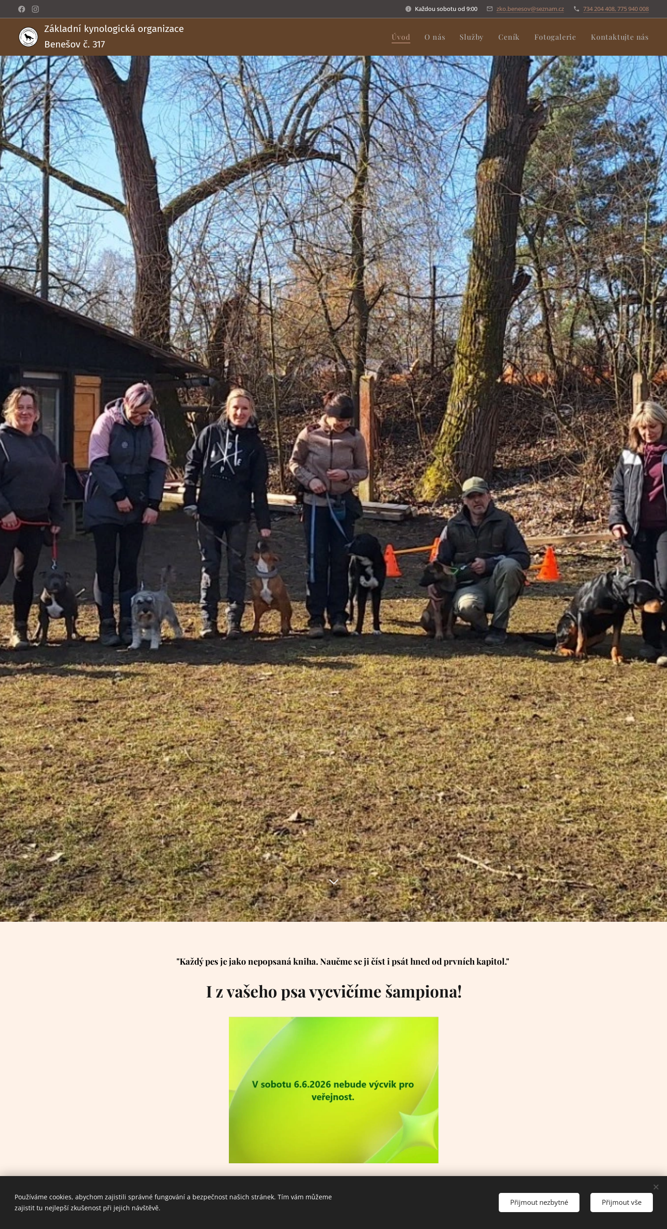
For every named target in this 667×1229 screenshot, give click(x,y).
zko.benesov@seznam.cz (530, 9)
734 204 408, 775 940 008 (616, 9)
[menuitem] (403, 37)
